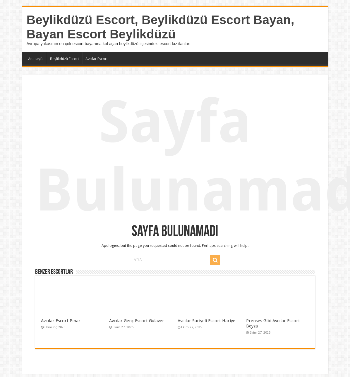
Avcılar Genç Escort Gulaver (136, 320)
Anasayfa (36, 59)
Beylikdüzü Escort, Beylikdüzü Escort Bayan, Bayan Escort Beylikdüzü (160, 27)
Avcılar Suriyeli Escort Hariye (206, 320)
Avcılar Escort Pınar (60, 320)
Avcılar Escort (96, 59)
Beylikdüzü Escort (64, 59)
